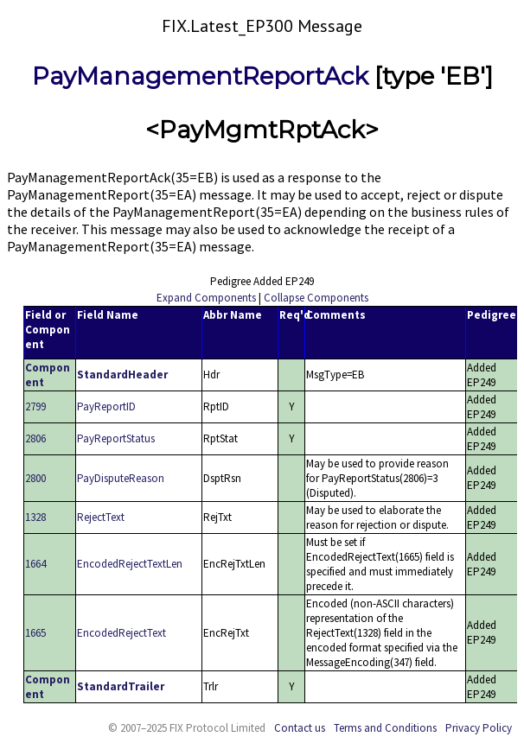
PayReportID (106, 406)
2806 (35, 438)
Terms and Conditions (385, 728)
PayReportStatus (116, 438)
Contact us (299, 728)
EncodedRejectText (121, 633)
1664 (35, 563)
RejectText (101, 517)
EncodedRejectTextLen (129, 563)
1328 (35, 517)
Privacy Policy (478, 728)
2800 (35, 478)
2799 (35, 406)
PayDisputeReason (120, 478)
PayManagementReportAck (200, 76)
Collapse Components (316, 297)
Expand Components (206, 297)
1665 (35, 633)
